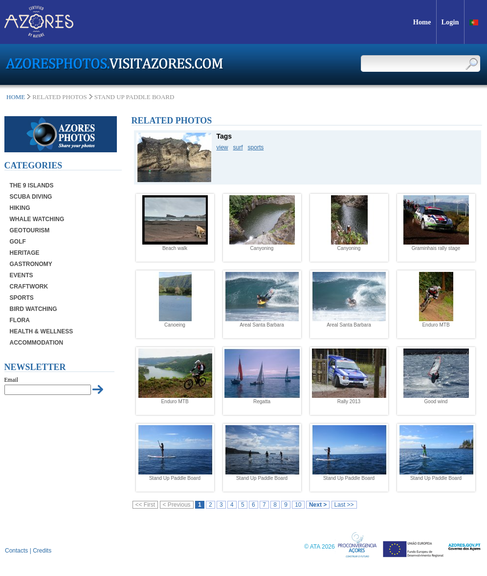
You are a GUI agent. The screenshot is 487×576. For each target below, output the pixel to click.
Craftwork (29, 286)
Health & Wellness (41, 331)
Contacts (16, 550)
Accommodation (37, 342)
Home (15, 97)
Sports (22, 297)
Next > (318, 504)
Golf (18, 241)
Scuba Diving (31, 196)
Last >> (344, 504)
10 (298, 504)
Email (11, 380)
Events (21, 275)
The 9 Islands (32, 185)
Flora (20, 320)
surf (238, 147)
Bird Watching (33, 309)
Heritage (25, 252)
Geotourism (30, 230)
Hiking (20, 208)
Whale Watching (37, 219)
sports (256, 147)
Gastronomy (31, 264)
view (222, 147)
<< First (145, 504)
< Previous (177, 504)
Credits (42, 550)
